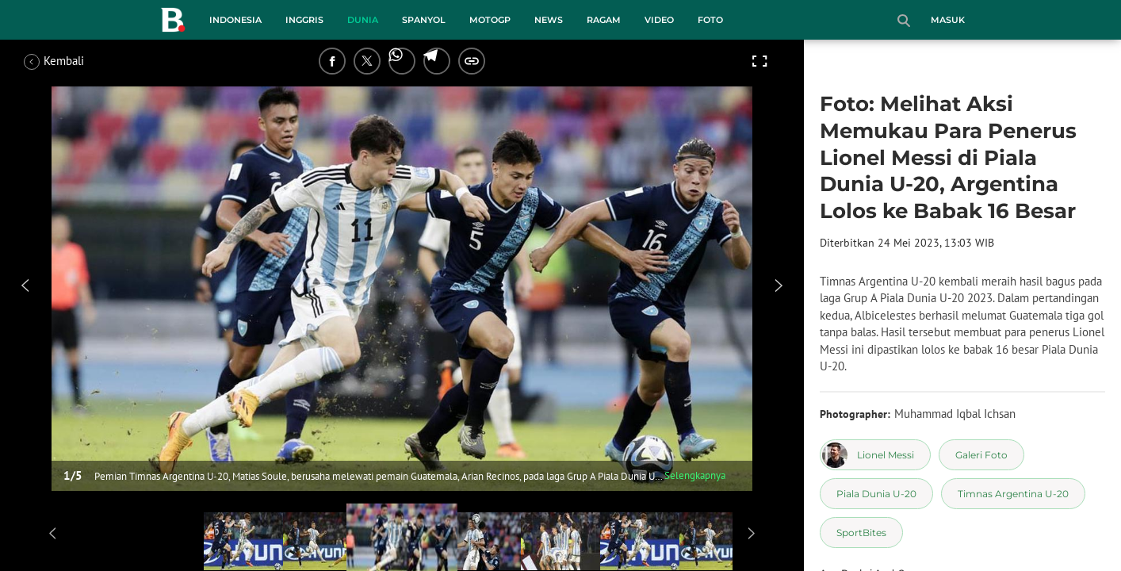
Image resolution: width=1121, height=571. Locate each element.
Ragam (604, 19)
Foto (710, 19)
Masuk (948, 19)
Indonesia (235, 19)
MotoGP (490, 19)
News (548, 19)
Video (659, 19)
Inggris (304, 19)
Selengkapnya (694, 475)
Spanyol (424, 19)
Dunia (362, 19)
